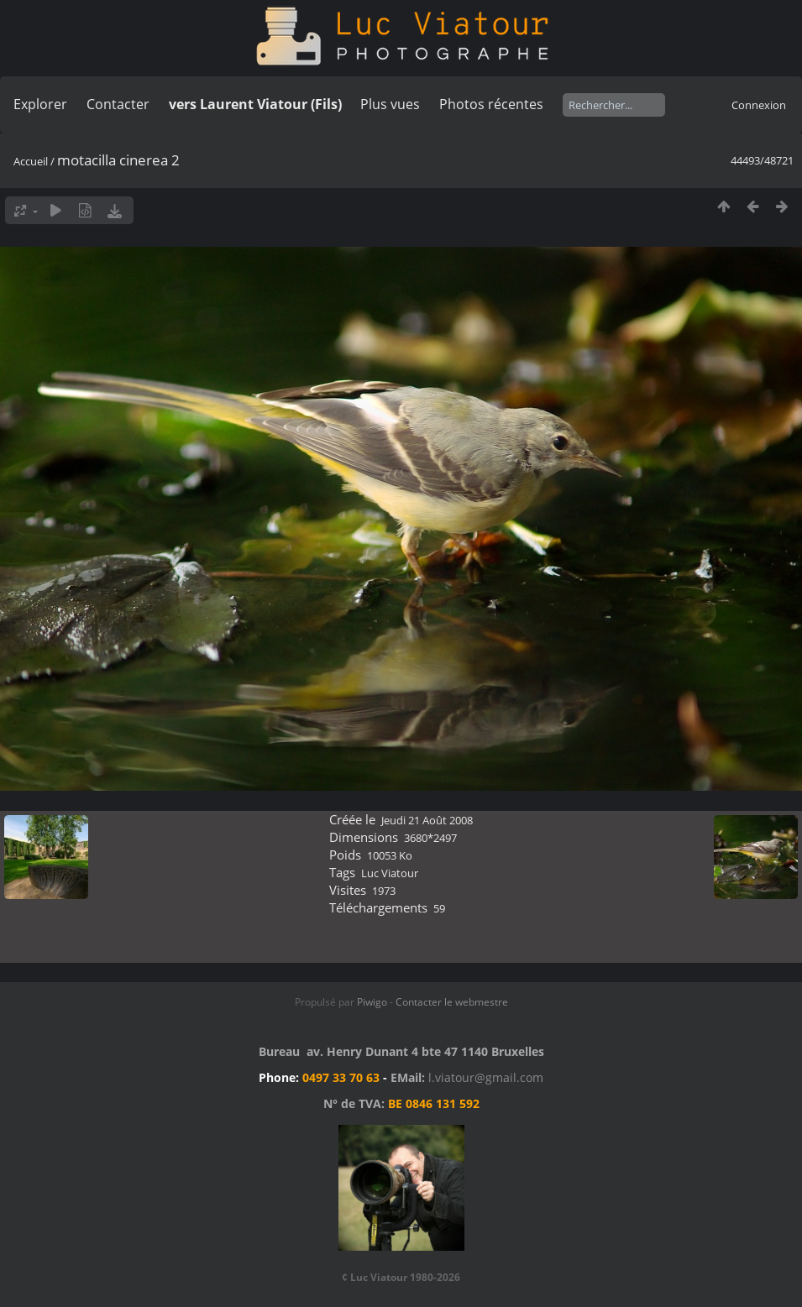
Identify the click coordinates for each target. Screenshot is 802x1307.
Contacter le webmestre (452, 1002)
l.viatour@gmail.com (485, 1077)
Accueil (30, 161)
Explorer (40, 104)
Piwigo (372, 1002)
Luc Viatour (389, 873)
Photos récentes (491, 104)
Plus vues (390, 104)
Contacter (117, 104)
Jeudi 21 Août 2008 (427, 820)
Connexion (758, 104)
